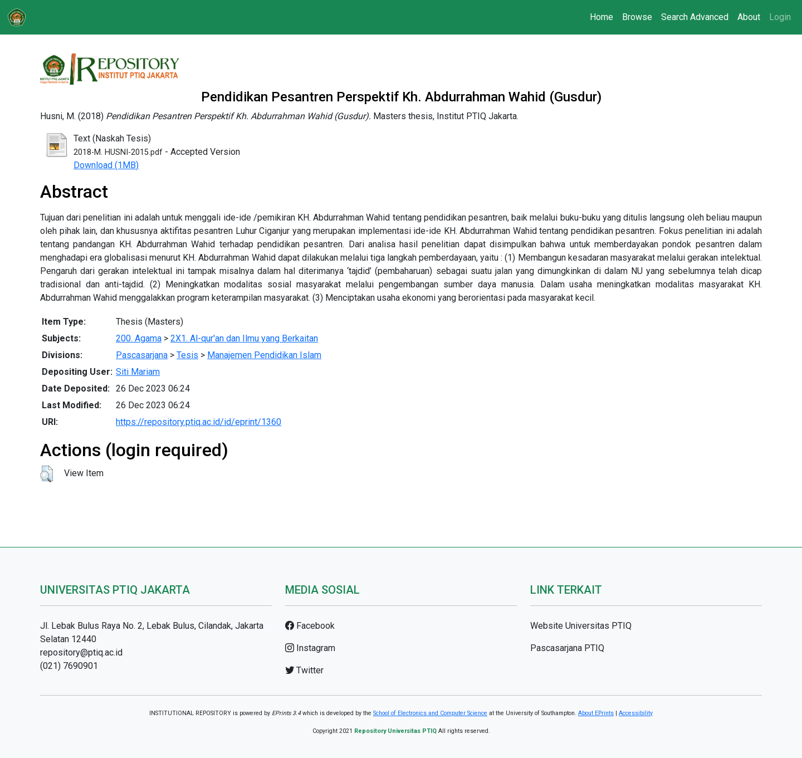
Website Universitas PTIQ (581, 625)
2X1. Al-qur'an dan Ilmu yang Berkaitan (244, 338)
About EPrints (596, 713)
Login (780, 17)
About (748, 17)
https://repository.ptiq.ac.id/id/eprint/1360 (198, 422)
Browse (637, 17)
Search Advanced (694, 17)
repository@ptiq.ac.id (81, 652)
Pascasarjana (142, 355)
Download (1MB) (106, 165)
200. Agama (139, 338)
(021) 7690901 (69, 666)
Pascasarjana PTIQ (567, 648)
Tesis (187, 355)
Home (601, 17)
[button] (46, 474)
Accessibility (636, 713)
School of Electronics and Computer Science (430, 713)
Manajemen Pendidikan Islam (264, 355)
